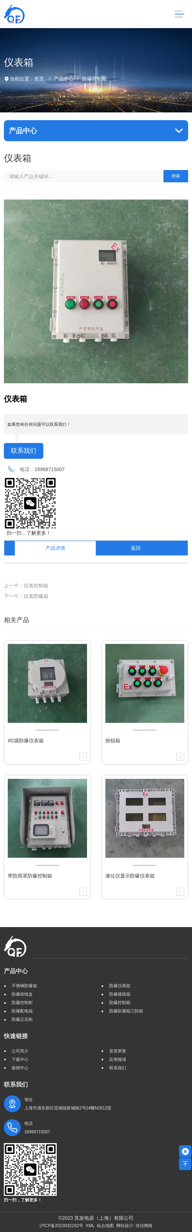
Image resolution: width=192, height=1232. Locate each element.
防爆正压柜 (22, 1019)
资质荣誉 (117, 1051)
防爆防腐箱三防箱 (126, 1011)
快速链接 (16, 1036)
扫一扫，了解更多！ (27, 533)
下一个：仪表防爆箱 (26, 596)
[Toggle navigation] (179, 14)
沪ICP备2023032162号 (61, 1225)
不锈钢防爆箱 (24, 985)
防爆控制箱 (94, 79)
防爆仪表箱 (119, 985)
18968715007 (50, 469)
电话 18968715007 (37, 1127)
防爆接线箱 (119, 994)
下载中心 (20, 1059)
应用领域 (117, 1059)
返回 (136, 548)
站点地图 (105, 1225)
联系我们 (23, 450)
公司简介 (20, 1051)
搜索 (176, 176)
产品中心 (64, 79)
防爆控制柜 (22, 1002)
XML (90, 1225)
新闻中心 (20, 1067)
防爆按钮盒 (22, 994)
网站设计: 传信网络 (134, 1225)
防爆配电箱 (22, 1011)
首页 (39, 79)
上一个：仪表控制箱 (26, 585)
